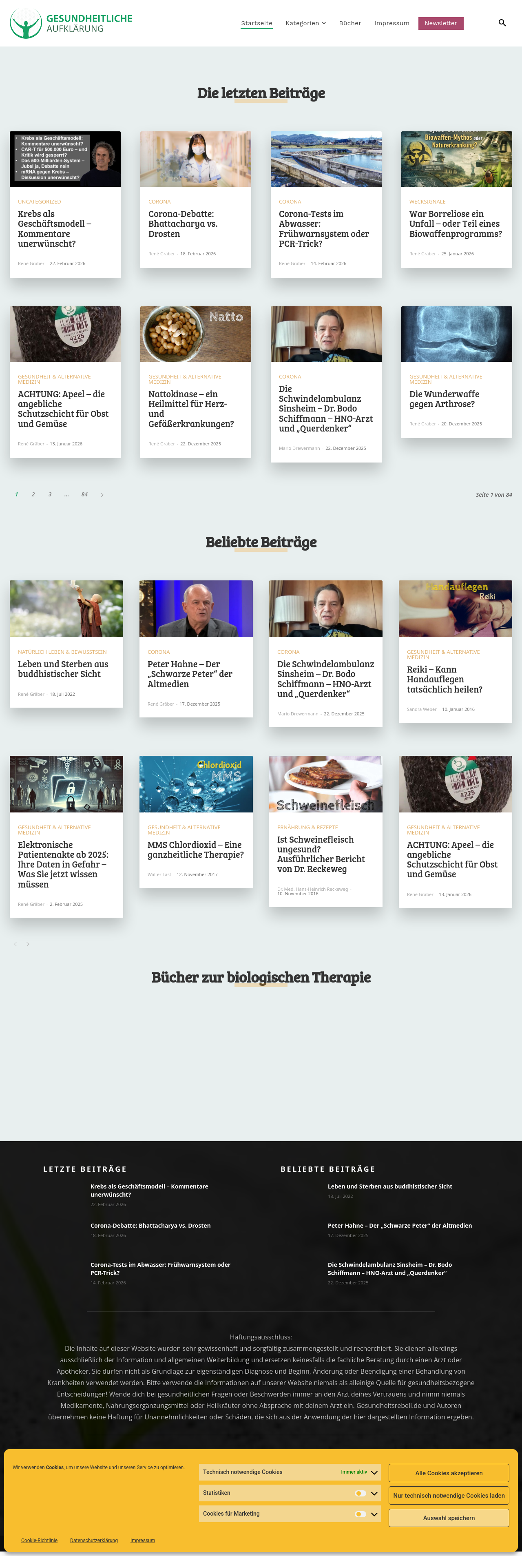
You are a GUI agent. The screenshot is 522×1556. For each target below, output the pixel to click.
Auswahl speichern (449, 1518)
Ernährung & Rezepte (307, 830)
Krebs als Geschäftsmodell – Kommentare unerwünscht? (54, 230)
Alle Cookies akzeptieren (449, 1473)
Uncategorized (39, 203)
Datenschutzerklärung (94, 1540)
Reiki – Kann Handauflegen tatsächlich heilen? (444, 682)
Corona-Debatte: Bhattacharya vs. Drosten (183, 225)
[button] (490, 23)
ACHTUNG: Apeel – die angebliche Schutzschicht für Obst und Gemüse (63, 410)
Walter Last (159, 877)
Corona (159, 203)
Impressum (142, 1540)
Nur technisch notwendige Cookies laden (449, 1495)
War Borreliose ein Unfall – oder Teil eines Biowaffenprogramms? (455, 225)
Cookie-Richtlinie (39, 1540)
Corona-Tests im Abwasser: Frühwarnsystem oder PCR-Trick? (324, 230)
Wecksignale (427, 203)
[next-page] (102, 495)
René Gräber (31, 265)
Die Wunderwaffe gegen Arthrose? (444, 400)
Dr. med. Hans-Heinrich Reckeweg (312, 892)
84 (85, 496)
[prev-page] (15, 947)
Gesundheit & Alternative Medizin (54, 381)
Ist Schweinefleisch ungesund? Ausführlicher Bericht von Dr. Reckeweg (321, 857)
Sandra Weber (422, 712)
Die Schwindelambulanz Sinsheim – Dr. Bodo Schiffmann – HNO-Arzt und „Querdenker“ (326, 410)
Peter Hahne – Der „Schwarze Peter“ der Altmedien (190, 677)
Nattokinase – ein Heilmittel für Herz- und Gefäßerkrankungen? (191, 410)
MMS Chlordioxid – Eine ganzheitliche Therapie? (196, 852)
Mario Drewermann (299, 450)
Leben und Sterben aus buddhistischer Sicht (63, 672)
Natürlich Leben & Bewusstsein (62, 655)
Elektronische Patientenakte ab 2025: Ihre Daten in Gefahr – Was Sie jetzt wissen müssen (63, 867)
